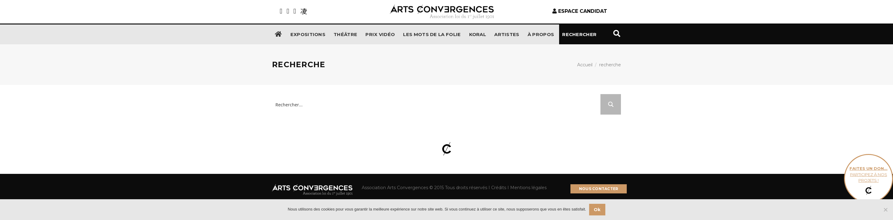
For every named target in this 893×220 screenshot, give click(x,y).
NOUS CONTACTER (598, 188)
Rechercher (591, 33)
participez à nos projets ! (868, 178)
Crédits (498, 187)
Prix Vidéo (380, 34)
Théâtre (345, 34)
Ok (597, 209)
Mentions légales (528, 187)
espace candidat (579, 11)
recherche (610, 65)
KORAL (477, 34)
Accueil (584, 65)
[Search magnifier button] (610, 104)
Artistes (506, 34)
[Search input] (436, 104)
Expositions (307, 34)
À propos (541, 34)
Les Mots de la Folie (432, 34)
